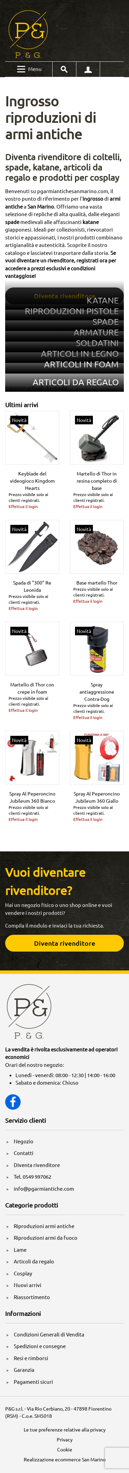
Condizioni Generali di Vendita (49, 1334)
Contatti (23, 1153)
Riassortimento (32, 1297)
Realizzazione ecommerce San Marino (65, 1459)
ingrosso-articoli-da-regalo (36, 387)
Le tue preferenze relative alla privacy (65, 1429)
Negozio (23, 1141)
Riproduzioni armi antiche (44, 1226)
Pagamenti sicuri (33, 1381)
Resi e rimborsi (31, 1358)
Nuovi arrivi (27, 1285)
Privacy (65, 1439)
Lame (20, 1249)
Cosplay (23, 1273)
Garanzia (24, 1369)
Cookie (64, 1449)
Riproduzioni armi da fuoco (45, 1237)
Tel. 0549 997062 (32, 1176)
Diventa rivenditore (37, 1165)
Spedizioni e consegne (40, 1346)
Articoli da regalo (34, 1261)
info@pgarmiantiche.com (44, 1188)
